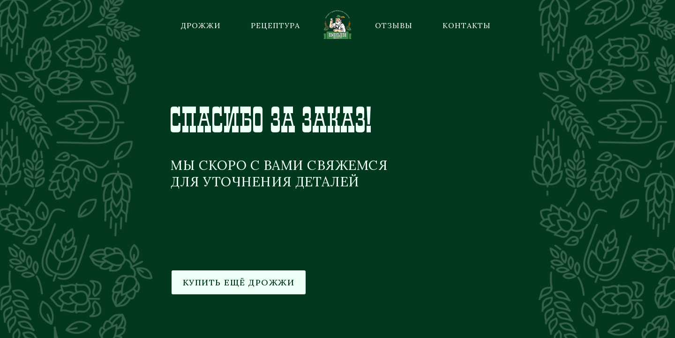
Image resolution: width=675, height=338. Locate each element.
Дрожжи (201, 25)
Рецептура (275, 25)
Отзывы (393, 25)
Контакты (466, 25)
